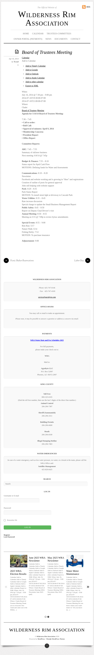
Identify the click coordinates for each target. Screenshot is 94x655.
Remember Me (12, 520)
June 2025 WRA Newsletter (37, 559)
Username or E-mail (11, 496)
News (48, 39)
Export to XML (31, 86)
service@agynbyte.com (47, 297)
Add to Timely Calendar (35, 66)
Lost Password (9, 537)
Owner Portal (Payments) (28, 39)
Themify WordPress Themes (55, 639)
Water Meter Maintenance (72, 572)
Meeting (40, 110)
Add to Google (31, 70)
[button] (29, 61)
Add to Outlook (31, 74)
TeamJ (16, 62)
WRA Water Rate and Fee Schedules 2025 (47, 340)
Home (26, 34)
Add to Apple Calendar (35, 78)
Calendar (38, 34)
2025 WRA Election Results (18, 572)
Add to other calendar (34, 82)
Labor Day (82, 260)
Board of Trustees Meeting (47, 52)
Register (7, 535)
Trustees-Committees (59, 34)
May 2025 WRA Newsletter (56, 559)
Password (7, 508)
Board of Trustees (29, 110)
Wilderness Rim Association (47, 18)
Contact (75, 39)
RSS (88, 7)
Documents (60, 39)
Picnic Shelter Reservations (19, 260)
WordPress (41, 639)
